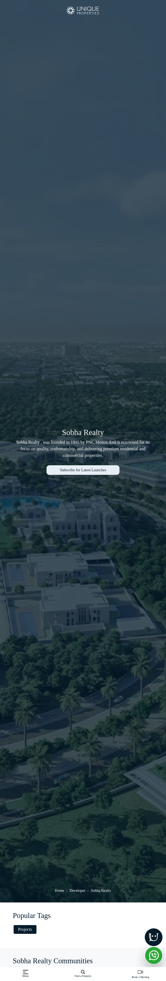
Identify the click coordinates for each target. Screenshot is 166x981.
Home (59, 891)
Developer (77, 891)
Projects (25, 929)
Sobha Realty (101, 891)
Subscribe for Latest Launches (83, 470)
